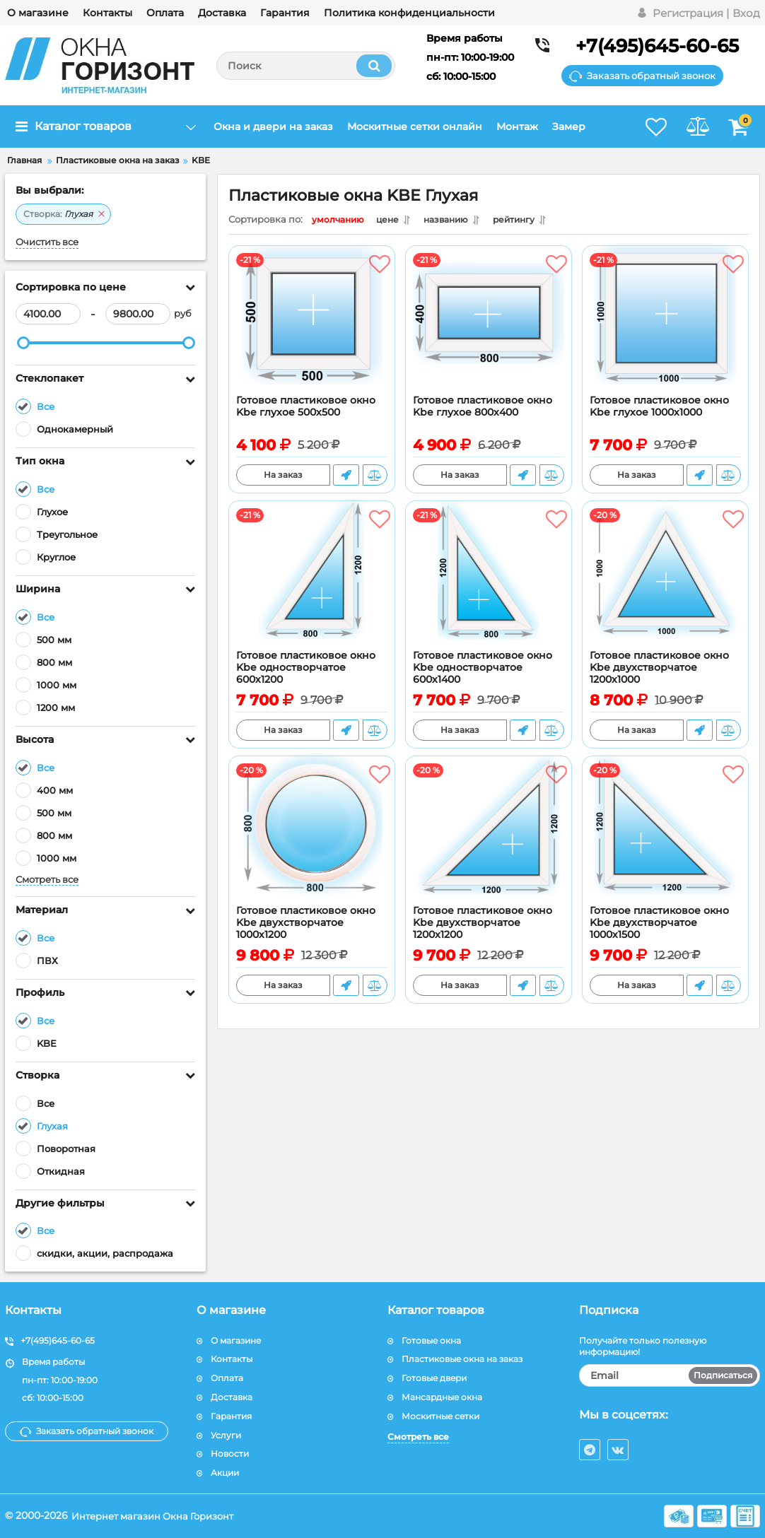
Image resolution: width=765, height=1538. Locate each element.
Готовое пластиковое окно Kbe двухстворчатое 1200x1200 (482, 926)
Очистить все (47, 242)
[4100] (48, 313)
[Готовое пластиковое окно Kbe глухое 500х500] (311, 327)
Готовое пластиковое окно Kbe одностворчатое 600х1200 (305, 671)
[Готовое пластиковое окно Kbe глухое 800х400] (488, 327)
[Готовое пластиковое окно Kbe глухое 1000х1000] (665, 327)
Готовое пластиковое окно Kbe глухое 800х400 (482, 410)
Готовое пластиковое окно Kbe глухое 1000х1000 (659, 410)
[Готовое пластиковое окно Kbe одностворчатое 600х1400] (488, 582)
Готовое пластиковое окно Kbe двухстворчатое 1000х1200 (305, 926)
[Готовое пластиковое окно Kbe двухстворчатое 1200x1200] (488, 837)
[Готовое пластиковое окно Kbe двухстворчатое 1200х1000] (665, 582)
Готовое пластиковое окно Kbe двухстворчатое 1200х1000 (659, 671)
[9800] (137, 313)
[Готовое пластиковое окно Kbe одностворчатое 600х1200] (311, 582)
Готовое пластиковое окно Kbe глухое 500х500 (305, 410)
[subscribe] (670, 1375)
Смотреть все (47, 879)
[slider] (23, 342)
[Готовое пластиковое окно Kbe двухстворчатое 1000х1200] (311, 837)
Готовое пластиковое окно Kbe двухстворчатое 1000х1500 (659, 926)
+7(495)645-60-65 (657, 46)
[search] (305, 66)
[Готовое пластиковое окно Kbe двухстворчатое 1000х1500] (665, 837)
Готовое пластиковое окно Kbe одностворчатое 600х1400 (482, 671)
